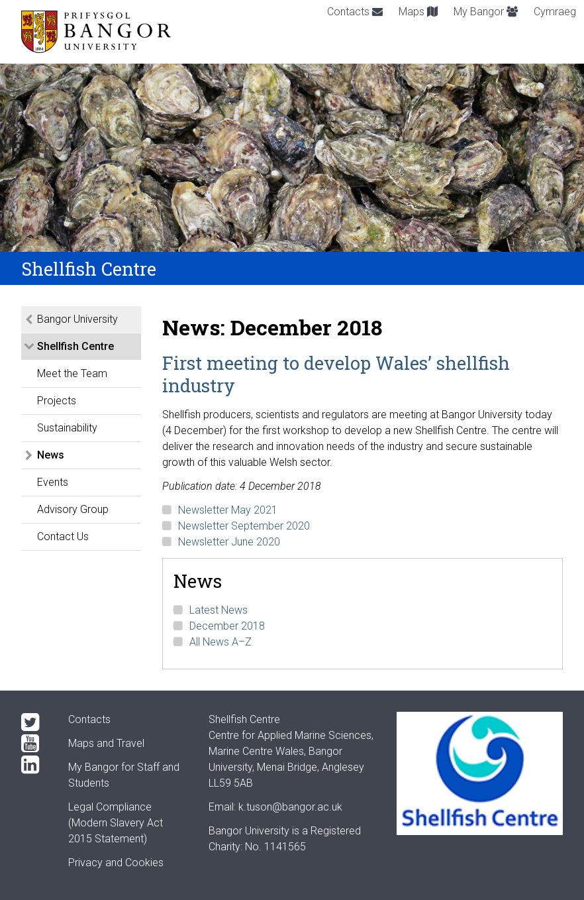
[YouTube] (34, 743)
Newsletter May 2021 (227, 510)
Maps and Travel (106, 743)
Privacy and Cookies (116, 862)
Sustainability (67, 428)
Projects (56, 400)
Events (52, 482)
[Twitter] (34, 722)
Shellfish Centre (75, 346)
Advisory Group (73, 509)
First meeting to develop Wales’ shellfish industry (336, 374)
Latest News (218, 610)
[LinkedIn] (34, 764)
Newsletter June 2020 (229, 541)
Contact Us (63, 536)
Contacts (355, 11)
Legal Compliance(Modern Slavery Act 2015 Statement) (115, 823)
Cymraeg (555, 11)
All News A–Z (220, 642)
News (50, 455)
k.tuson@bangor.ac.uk (290, 807)
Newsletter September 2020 (244, 526)
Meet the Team (72, 373)
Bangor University (77, 319)
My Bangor (486, 11)
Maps (418, 11)
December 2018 (227, 626)
